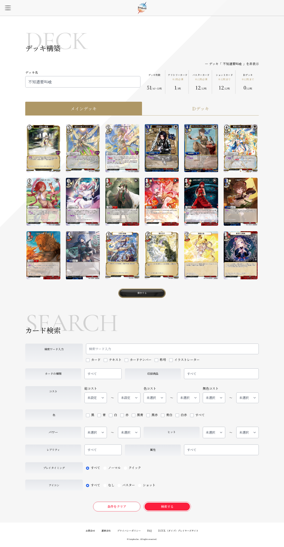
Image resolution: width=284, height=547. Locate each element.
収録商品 (152, 374)
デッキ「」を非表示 (232, 64)
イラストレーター (184, 359)
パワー (53, 432)
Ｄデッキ (248, 77)
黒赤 (152, 415)
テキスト (112, 359)
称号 (160, 359)
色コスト (150, 388)
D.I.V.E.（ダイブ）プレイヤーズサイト (178, 530)
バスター (126, 485)
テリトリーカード (177, 77)
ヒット (171, 432)
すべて (92, 373)
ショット (146, 485)
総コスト (90, 388)
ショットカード (224, 77)
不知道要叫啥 (82, 82)
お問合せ (90, 530)
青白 (166, 415)
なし (108, 485)
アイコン (54, 485)
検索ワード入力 (54, 349)
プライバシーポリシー (129, 530)
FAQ (149, 530)
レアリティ (53, 450)
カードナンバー (138, 359)
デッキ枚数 (154, 74)
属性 (153, 450)
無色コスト (211, 388)
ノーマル (112, 467)
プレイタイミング (54, 468)
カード (93, 359)
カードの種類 (53, 374)
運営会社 (106, 530)
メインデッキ (84, 108)
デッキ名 (31, 72)
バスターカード (201, 77)
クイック (132, 467)
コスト (53, 391)
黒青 (137, 415)
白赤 (181, 415)
